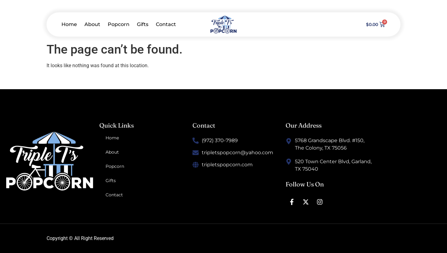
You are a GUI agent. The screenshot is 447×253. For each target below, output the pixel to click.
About (92, 24)
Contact (166, 24)
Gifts (142, 24)
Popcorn (118, 24)
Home (69, 24)
